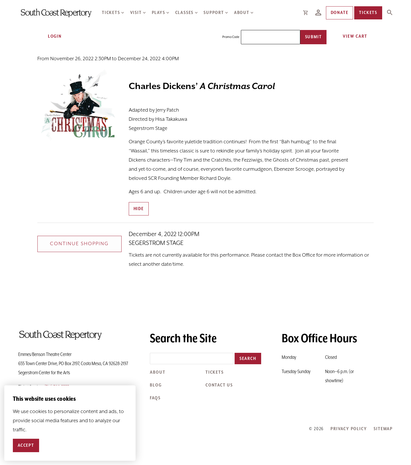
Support (214, 12)
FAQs (155, 398)
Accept (26, 445)
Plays (158, 12)
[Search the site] (191, 358)
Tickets (111, 12)
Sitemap (383, 429)
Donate (339, 12)
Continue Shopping (79, 244)
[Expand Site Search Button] (389, 13)
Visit (136, 12)
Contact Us (219, 385)
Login (51, 36)
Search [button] (247, 358)
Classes (184, 12)
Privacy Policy (349, 429)
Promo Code (230, 37)
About (241, 12)
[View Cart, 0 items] (353, 36)
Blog (156, 385)
